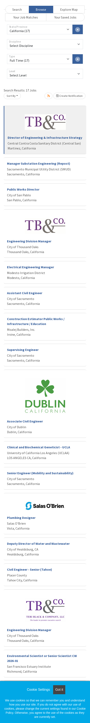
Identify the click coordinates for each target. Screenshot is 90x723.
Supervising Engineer (23, 350)
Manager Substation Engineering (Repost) (38, 163)
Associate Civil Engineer (25, 421)
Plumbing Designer (21, 518)
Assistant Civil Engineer (24, 293)
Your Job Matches (25, 17)
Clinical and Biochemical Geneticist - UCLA (38, 447)
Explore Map (69, 9)
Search (17, 9)
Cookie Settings (38, 689)
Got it (59, 689)
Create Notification (69, 96)
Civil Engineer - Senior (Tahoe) (29, 569)
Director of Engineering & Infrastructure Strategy (45, 137)
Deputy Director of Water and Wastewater (38, 543)
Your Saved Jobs (65, 17)
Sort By (11, 96)
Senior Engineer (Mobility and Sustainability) (40, 473)
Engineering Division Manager (29, 241)
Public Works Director (23, 189)
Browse (41, 9)
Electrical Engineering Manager (30, 267)
